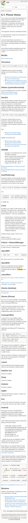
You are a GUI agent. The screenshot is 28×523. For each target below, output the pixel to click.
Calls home (6, 299)
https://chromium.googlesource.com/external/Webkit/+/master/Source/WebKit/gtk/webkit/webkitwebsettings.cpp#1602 (16, 82)
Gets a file (5, 245)
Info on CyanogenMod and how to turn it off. (14, 484)
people (4, 41)
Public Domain (23, 515)
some (21, 40)
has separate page (8, 58)
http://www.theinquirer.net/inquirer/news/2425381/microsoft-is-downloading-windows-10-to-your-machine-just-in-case (16, 501)
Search (13, 7)
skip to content (24, 1)
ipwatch (18, 24)
